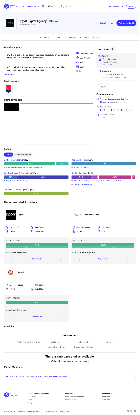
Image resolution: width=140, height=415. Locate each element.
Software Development (14, 160)
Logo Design (10, 181)
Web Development (35, 168)
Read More (9, 74)
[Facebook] (134, 411)
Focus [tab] (57, 37)
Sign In (131, 6)
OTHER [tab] (96, 37)
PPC (75, 181)
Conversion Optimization (83, 184)
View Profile (37, 259)
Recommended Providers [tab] (76, 37)
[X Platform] (131, 411)
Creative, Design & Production (17, 173)
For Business (116, 6)
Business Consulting (81, 168)
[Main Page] (11, 6)
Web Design (23, 181)
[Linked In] (127, 411)
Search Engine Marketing (90, 181)
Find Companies (31, 6)
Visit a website (126, 23)
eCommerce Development (15, 168)
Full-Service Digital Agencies (17, 190)
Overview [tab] (44, 37)
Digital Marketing (79, 173)
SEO (119, 181)
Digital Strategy (108, 181)
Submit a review (106, 23)
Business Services (80, 160)
